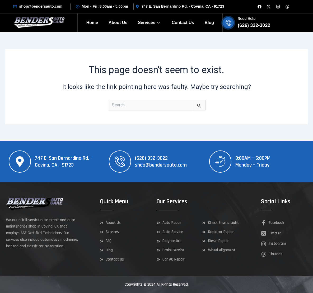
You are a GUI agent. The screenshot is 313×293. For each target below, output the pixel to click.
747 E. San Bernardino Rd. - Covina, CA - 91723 (63, 161)
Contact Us (183, 22)
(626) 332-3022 (151, 158)
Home (92, 22)
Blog (209, 22)
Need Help (246, 18)
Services (149, 22)
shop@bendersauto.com (161, 165)
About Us (118, 22)
